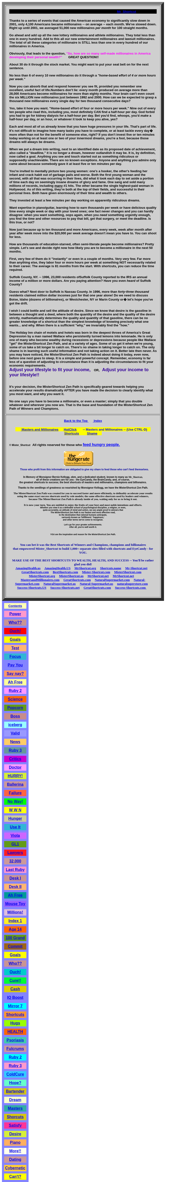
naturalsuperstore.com (132, 584)
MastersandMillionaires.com (40, 580)
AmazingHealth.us (28, 568)
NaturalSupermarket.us (59, 584)
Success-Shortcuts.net (65, 587)
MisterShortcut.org (42, 576)
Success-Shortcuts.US (31, 587)
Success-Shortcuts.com (130, 587)
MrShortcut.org (85, 568)
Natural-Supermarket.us (96, 584)
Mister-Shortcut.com (96, 572)
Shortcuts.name (110, 568)
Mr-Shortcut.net (136, 568)
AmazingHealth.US (57, 568)
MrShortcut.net (98, 576)
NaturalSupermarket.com (112, 580)
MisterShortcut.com (128, 572)
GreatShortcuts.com (35, 572)
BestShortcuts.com (65, 572)
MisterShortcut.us (71, 576)
